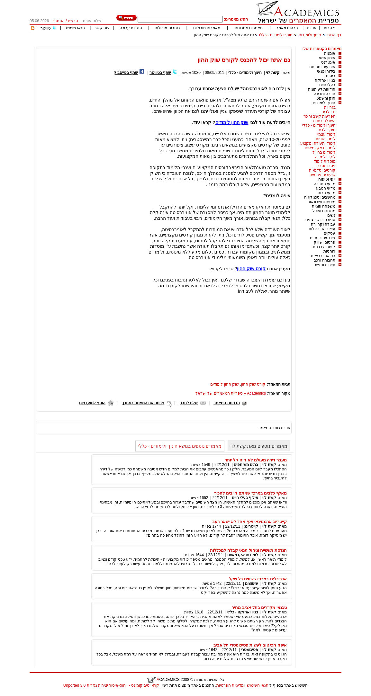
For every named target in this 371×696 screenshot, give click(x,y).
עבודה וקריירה (323, 224)
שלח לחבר (189, 403)
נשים (331, 215)
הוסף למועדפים (92, 403)
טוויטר (46, 28)
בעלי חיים (327, 85)
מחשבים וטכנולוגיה (319, 197)
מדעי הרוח (326, 193)
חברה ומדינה (324, 94)
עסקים (329, 233)
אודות (311, 28)
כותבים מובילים (167, 28)
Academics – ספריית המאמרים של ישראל (230, 393)
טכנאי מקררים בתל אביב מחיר (259, 607)
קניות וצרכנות (324, 247)
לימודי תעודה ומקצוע (318, 143)
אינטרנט (328, 62)
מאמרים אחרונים (249, 28)
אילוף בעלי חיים (245, 497)
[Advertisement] (224, 44)
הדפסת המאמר (226, 403)
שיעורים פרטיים (323, 175)
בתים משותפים (246, 464)
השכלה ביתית (324, 121)
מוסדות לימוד (325, 161)
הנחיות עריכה (131, 28)
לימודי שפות (326, 139)
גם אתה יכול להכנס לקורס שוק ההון (224, 35)
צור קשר (102, 28)
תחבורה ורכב (324, 260)
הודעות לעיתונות (321, 89)
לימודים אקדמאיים (320, 148)
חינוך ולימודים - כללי (276, 35)
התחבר (58, 21)
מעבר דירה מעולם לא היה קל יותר (256, 460)
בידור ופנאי (326, 71)
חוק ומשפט (325, 98)
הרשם (73, 21)
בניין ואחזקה (325, 80)
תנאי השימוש (257, 685)
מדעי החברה (324, 184)
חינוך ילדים (327, 130)
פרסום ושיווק (324, 242)
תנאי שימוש (75, 28)
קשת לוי (272, 72)
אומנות (329, 53)
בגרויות (330, 107)
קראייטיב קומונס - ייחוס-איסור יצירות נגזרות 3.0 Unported (111, 685)
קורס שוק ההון (253, 384)
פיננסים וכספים (322, 238)
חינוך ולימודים (310, 35)
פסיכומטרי (327, 166)
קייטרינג (251, 526)
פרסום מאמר (287, 28)
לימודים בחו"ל (324, 152)
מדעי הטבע (325, 188)
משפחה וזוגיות (323, 206)
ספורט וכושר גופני (320, 220)
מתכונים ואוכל (323, 211)
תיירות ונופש (325, 265)
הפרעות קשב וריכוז (319, 116)
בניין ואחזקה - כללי (242, 612)
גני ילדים (328, 112)
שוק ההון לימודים (224, 384)
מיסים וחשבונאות (321, 202)
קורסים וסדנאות (322, 170)
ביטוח (330, 76)
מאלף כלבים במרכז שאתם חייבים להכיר (250, 493)
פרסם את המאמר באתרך (143, 403)
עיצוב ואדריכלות (322, 229)
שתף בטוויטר (160, 72)
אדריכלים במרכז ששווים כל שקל (258, 578)
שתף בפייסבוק (125, 72)
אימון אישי (327, 58)
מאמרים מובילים (206, 28)
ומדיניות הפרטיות (230, 685)
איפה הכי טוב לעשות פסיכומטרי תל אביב (250, 645)
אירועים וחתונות (322, 67)
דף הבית (331, 28)
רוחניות (329, 251)
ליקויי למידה (325, 157)
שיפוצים (251, 583)
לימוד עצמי (326, 134)
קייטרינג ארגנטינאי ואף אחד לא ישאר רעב (249, 521)
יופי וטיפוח (326, 179)
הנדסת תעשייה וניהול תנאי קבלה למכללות (248, 550)
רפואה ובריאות (323, 256)
